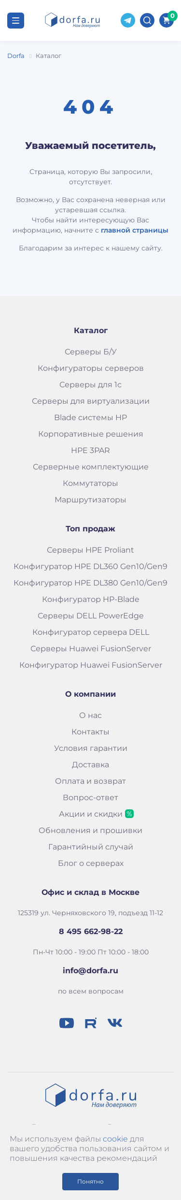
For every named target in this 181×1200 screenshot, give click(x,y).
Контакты (90, 731)
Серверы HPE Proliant (90, 550)
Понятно (90, 1181)
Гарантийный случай (90, 846)
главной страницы (134, 230)
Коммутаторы (90, 483)
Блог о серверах (91, 863)
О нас (90, 715)
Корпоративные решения (90, 434)
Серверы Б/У (91, 351)
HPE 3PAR (90, 450)
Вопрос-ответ (90, 797)
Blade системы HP (90, 417)
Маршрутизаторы (90, 499)
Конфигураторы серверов (91, 368)
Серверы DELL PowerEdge (91, 615)
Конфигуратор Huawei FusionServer (90, 665)
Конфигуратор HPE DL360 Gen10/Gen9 (90, 566)
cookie (115, 1138)
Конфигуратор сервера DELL (90, 632)
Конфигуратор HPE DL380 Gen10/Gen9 (90, 582)
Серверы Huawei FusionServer (90, 648)
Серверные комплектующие (91, 466)
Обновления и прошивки (90, 830)
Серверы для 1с (90, 384)
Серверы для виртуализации (91, 401)
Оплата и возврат (90, 781)
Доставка (90, 764)
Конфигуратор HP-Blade (90, 599)
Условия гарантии (90, 748)
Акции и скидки (91, 814)
